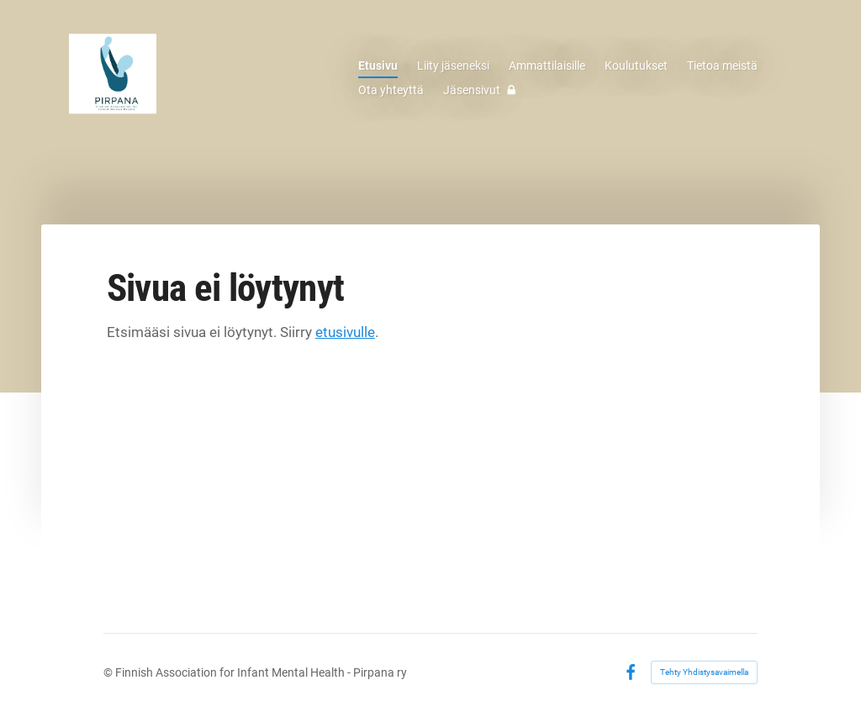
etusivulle (345, 332)
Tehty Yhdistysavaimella (704, 672)
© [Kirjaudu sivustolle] (109, 672)
